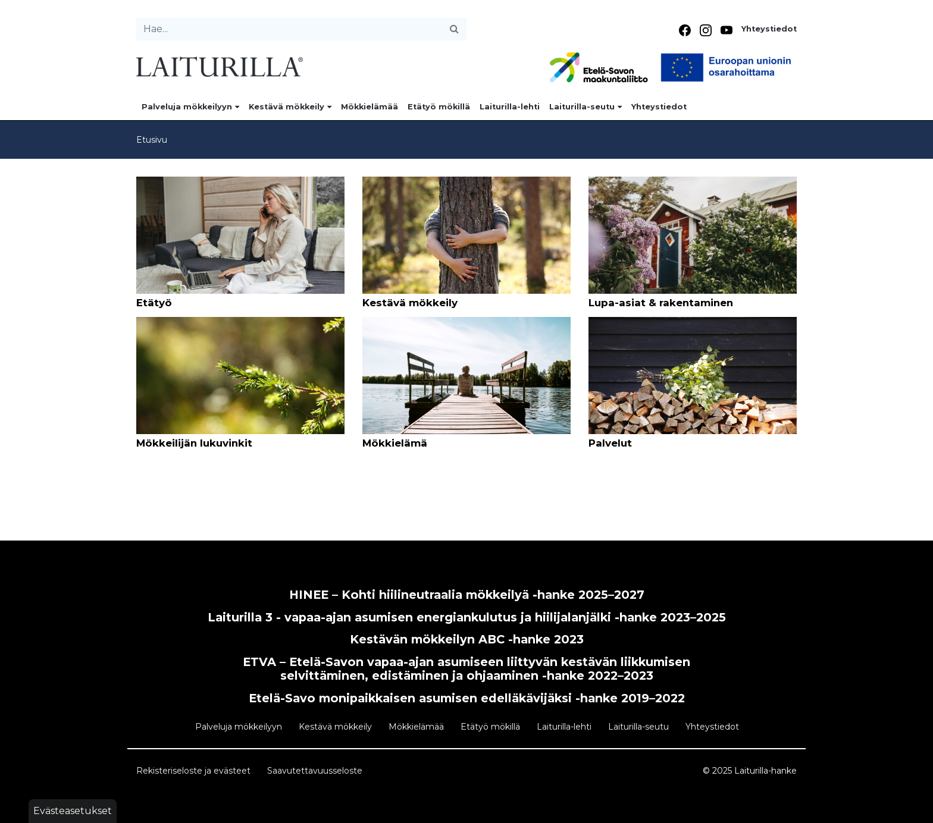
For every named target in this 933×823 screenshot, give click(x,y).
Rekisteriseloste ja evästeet (193, 770)
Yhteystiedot (769, 28)
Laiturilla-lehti (510, 106)
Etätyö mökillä (439, 106)
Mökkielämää (369, 106)
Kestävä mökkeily (290, 106)
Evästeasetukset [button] (72, 810)
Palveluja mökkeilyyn (190, 106)
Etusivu (151, 139)
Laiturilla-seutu (585, 106)
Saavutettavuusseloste (314, 770)
